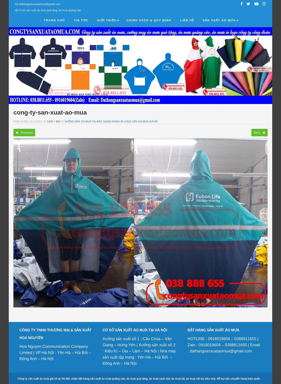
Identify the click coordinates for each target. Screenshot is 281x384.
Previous (24, 132)
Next (259, 132)
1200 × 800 (53, 121)
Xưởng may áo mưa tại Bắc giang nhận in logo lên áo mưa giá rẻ (111, 121)
